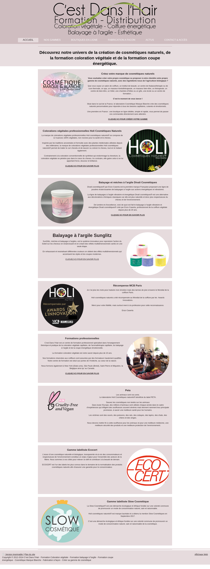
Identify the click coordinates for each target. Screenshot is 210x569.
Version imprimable (12, 554)
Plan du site (29, 554)
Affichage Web (201, 554)
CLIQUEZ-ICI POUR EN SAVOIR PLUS (82, 259)
